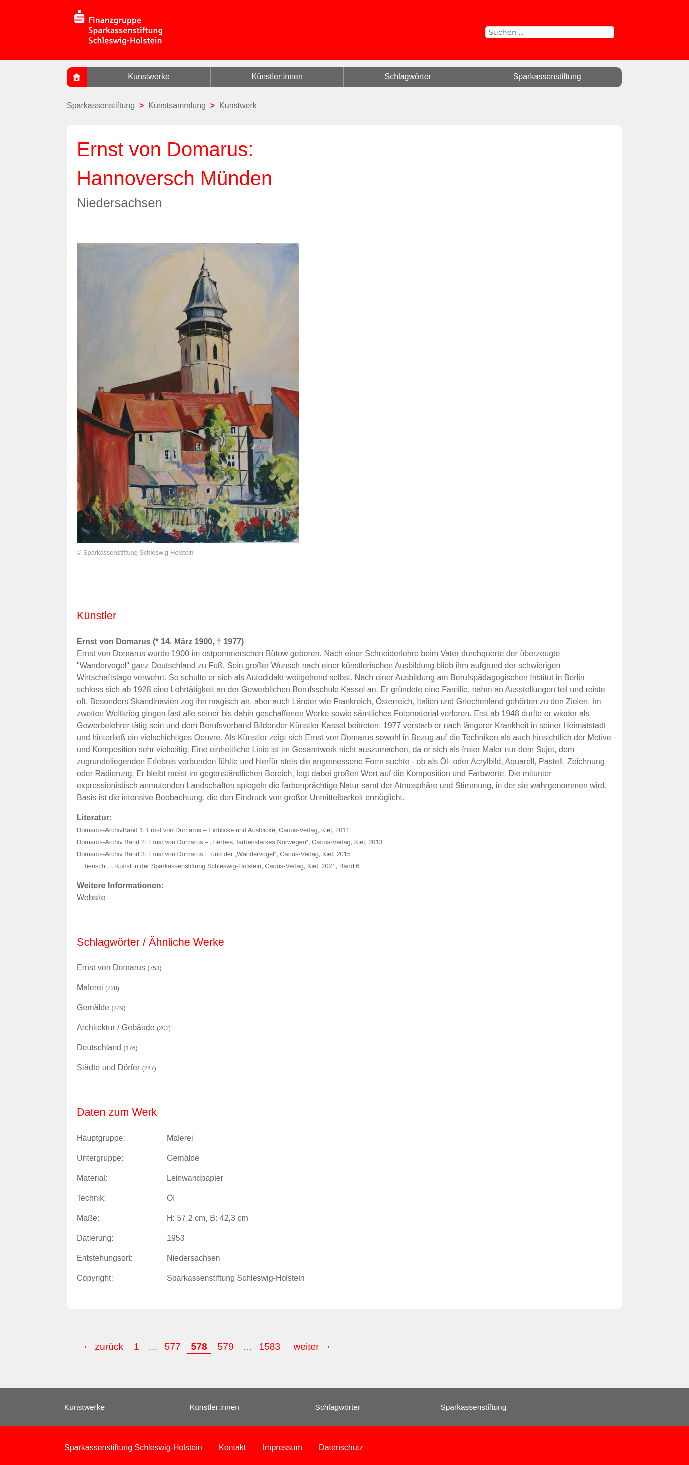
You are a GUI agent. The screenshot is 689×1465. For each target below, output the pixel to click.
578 (200, 1346)
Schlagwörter (408, 76)
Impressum (282, 1447)
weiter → (313, 1346)
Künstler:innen (277, 76)
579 (226, 1346)
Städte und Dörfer (108, 1067)
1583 (271, 1346)
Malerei (90, 987)
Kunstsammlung (177, 105)
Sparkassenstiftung (548, 76)
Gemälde (93, 1007)
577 (173, 1346)
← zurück (103, 1346)
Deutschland (99, 1047)
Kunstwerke (149, 76)
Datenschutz (341, 1447)
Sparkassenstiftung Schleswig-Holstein (133, 1447)
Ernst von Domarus (111, 967)
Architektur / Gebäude (116, 1027)
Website (91, 897)
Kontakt (232, 1447)
